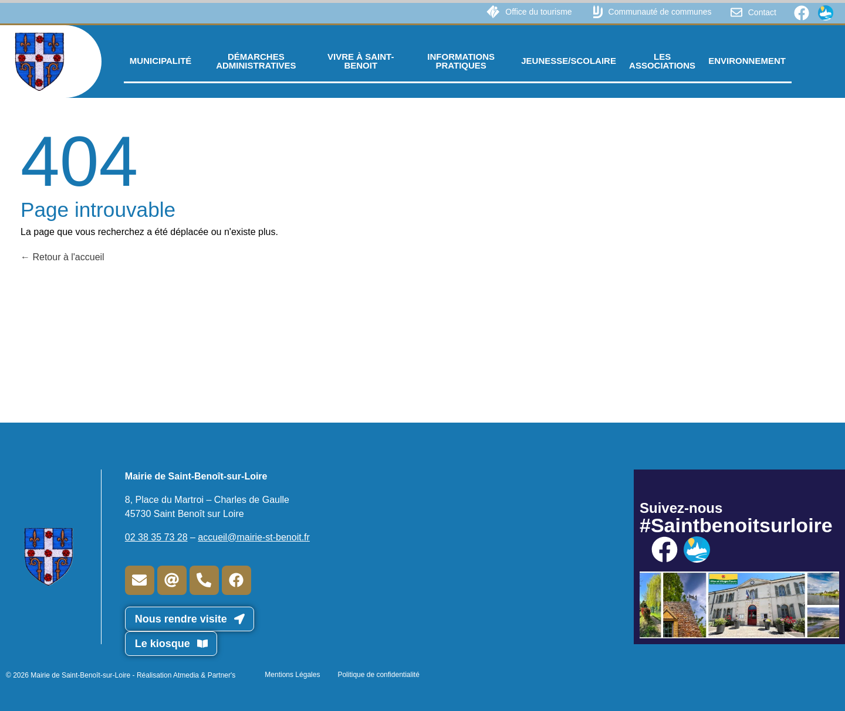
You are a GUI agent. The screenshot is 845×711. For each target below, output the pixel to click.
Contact (762, 12)
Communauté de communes (660, 11)
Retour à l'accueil (62, 257)
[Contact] (736, 12)
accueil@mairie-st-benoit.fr (254, 537)
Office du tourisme (538, 11)
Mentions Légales (292, 675)
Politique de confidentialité (378, 675)
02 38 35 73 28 (156, 537)
